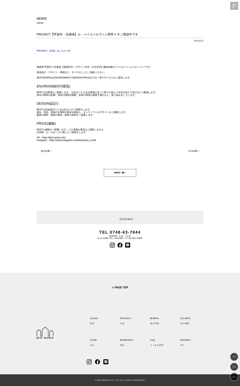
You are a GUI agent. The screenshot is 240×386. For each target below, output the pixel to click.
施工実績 (158, 320)
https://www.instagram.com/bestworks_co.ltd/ (72, 140)
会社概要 (188, 320)
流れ (98, 342)
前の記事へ (46, 151)
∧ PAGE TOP (120, 287)
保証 (128, 342)
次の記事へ (193, 151)
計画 (128, 320)
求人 (188, 342)
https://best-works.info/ (54, 137)
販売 (98, 320)
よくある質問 (158, 342)
